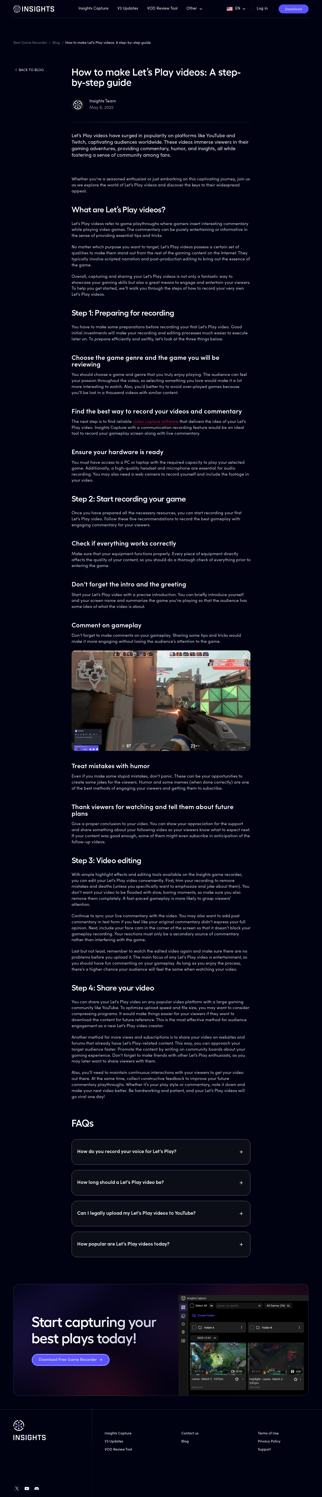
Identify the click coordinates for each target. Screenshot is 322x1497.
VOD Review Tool (162, 9)
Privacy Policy (269, 1441)
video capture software (155, 422)
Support (264, 1449)
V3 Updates (127, 9)
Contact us (190, 1433)
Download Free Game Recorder (68, 1360)
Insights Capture (93, 9)
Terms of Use (268, 1433)
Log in (262, 9)
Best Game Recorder (30, 43)
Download (293, 9)
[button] (194, 9)
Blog (56, 43)
